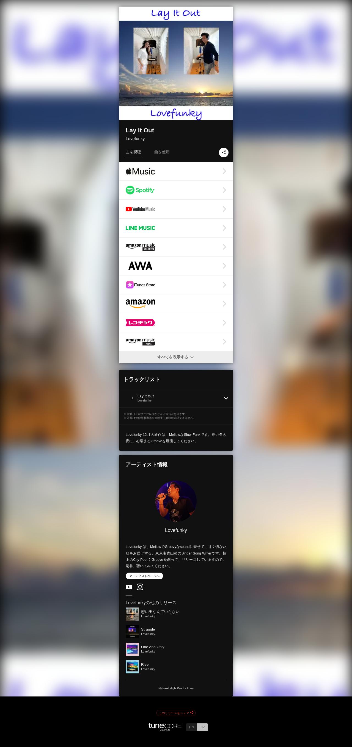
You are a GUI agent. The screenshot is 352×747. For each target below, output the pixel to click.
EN (191, 727)
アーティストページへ (144, 576)
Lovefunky (135, 138)
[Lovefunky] (176, 501)
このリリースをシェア (176, 713)
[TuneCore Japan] (165, 729)
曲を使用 (162, 152)
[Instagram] (140, 589)
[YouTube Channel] (129, 588)
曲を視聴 (133, 152)
